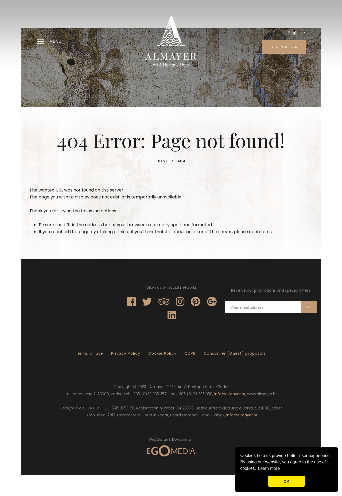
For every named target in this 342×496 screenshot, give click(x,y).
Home (162, 160)
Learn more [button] (269, 468)
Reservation (284, 46)
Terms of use (89, 353)
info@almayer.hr (229, 394)
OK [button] (286, 481)
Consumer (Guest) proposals (235, 353)
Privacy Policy (125, 353)
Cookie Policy (162, 353)
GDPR (190, 353)
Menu (48, 41)
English (297, 33)
